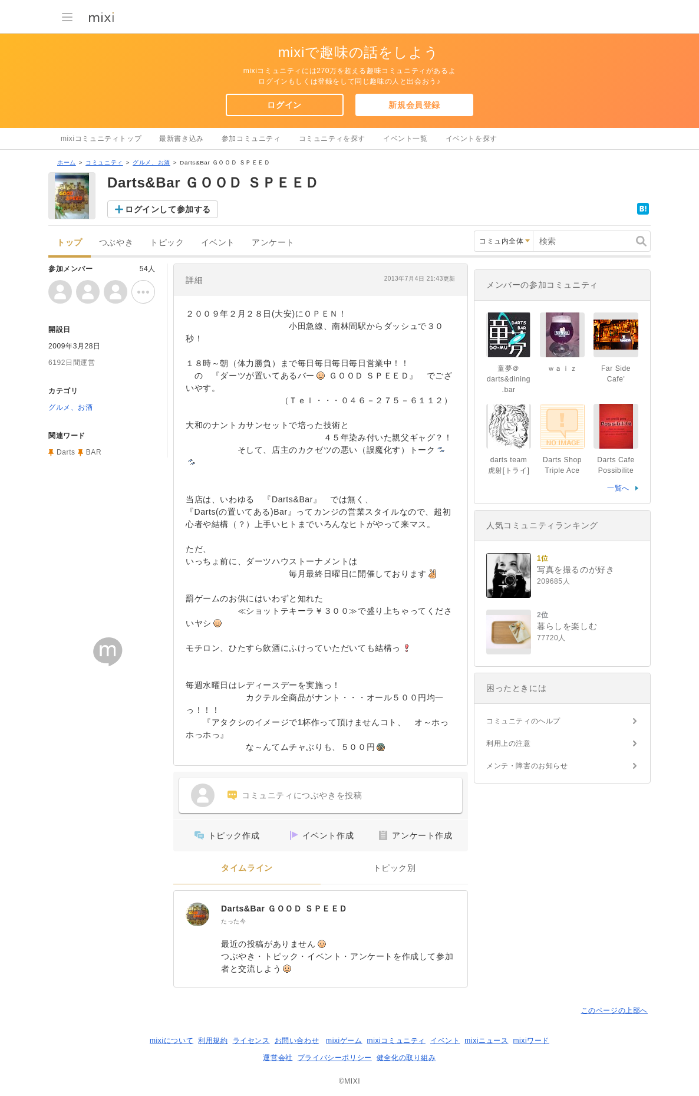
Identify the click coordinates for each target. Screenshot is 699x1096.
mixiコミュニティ (396, 1040)
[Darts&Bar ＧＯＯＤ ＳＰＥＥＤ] (197, 914)
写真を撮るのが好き (575, 569)
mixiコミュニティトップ (101, 138)
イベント (218, 242)
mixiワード (531, 1040)
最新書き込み (181, 138)
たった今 (233, 921)
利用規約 (212, 1040)
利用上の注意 (508, 743)
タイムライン (247, 868)
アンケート (273, 242)
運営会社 (277, 1058)
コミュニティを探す (332, 138)
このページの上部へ (614, 1010)
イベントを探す (471, 138)
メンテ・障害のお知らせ (527, 766)
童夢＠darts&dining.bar (508, 379)
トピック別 (394, 868)
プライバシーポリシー (335, 1058)
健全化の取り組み (406, 1058)
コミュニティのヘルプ (523, 721)
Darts (66, 452)
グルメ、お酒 (151, 162)
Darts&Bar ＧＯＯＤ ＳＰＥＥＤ (284, 908)
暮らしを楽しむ (567, 626)
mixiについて (171, 1040)
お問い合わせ (297, 1040)
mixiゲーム (344, 1040)
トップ (70, 242)
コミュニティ (104, 162)
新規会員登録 (414, 105)
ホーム (66, 162)
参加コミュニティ (251, 138)
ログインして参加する (168, 209)
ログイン (284, 105)
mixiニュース (486, 1040)
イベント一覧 (405, 138)
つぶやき (116, 242)
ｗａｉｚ (562, 368)
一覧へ (618, 488)
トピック (167, 242)
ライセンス (251, 1040)
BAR (93, 452)
